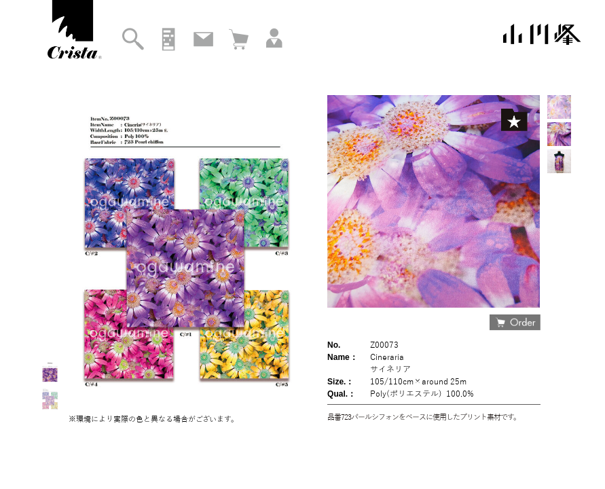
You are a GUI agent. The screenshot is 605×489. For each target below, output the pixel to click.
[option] (559, 107)
